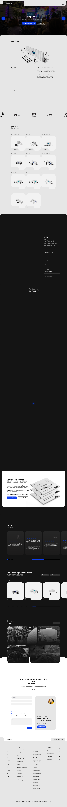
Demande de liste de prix (23, 495)
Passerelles (18, 764)
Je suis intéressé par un (15, 708)
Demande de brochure (12, 495)
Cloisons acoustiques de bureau (37, 769)
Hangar (8, 776)
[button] (29, 3)
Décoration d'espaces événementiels (22, 767)
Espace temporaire (35, 780)
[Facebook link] (60, 754)
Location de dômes (35, 751)
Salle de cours (19, 757)
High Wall (8, 764)
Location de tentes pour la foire (37, 786)
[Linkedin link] (60, 751)
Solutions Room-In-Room (20, 758)
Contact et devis (57, 3)
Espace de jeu (19, 770)
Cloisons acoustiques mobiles (37, 773)
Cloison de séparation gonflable (37, 783)
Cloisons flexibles (35, 782)
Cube (7, 763)
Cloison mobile (35, 767)
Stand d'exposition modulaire (37, 760)
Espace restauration (20, 776)
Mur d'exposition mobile (36, 766)
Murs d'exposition (19, 773)
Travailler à (50, 3)
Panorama (8, 760)
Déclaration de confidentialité (32, 801)
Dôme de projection (9, 758)
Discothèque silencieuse (20, 780)
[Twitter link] (60, 748)
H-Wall (8, 773)
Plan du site (49, 801)
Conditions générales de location (42, 801)
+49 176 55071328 (41, 726)
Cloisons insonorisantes (36, 770)
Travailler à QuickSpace (50, 753)
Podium (18, 779)
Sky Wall (8, 766)
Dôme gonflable (35, 757)
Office (7, 755)
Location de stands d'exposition (37, 763)
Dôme (7, 757)
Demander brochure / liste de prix (29, 23)
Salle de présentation (36, 776)
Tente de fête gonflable (36, 755)
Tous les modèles (45, 572)
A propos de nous (49, 752)
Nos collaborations (49, 759)
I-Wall (7, 767)
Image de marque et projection (21, 749)
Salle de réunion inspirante (36, 779)
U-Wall (8, 769)
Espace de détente (19, 752)
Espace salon (19, 771)
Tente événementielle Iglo (36, 788)
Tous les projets (56, 623)
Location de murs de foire (36, 785)
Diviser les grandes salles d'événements (22, 774)
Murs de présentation (20, 777)
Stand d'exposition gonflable (37, 761)
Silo (7, 761)
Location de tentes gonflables (37, 754)
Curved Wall (8, 770)
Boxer (7, 754)
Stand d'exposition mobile (36, 758)
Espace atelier (19, 751)
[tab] (30, 693)
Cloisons (18, 755)
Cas (46, 3)
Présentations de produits (20, 754)
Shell (7, 751)
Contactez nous (41, 23)
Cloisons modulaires (35, 764)
